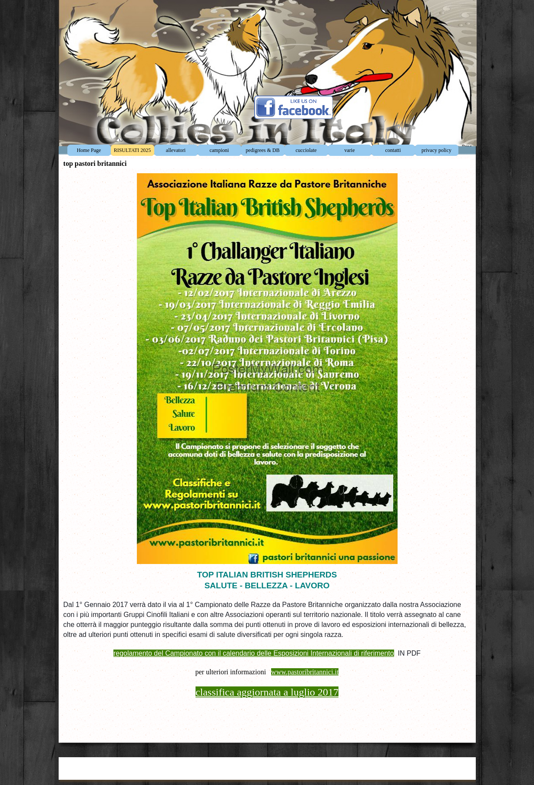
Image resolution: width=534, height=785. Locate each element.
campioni (219, 150)
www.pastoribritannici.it (304, 672)
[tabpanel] (267, 651)
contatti (393, 150)
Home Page (89, 150)
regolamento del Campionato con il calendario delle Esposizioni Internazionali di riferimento (253, 653)
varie (350, 150)
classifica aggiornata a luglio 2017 (267, 692)
